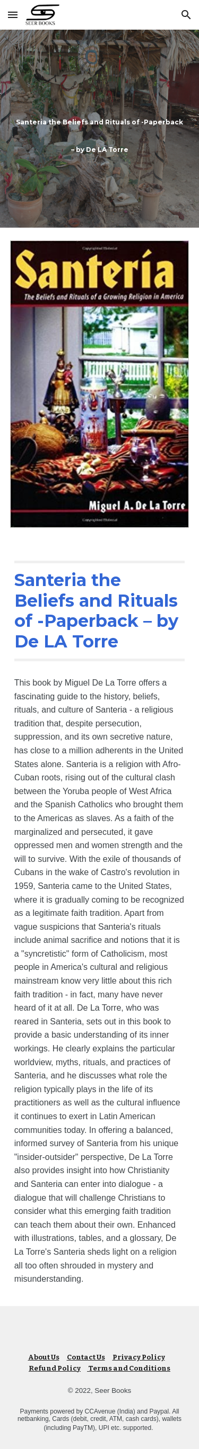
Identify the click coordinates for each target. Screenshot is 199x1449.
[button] (12, 14)
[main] (99, 129)
